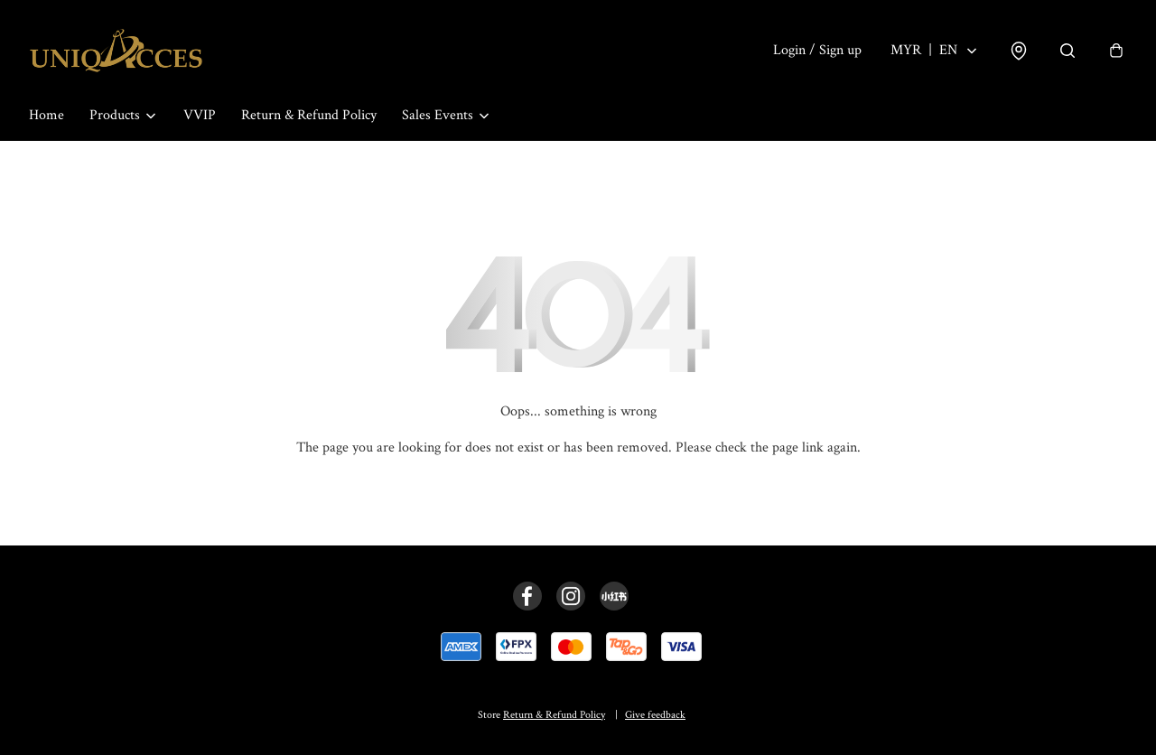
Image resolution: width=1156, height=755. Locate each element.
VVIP (199, 115)
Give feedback (655, 715)
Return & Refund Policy (309, 115)
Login (817, 50)
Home (46, 115)
